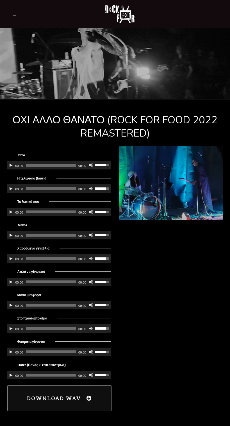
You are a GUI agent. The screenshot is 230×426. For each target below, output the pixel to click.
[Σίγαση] (91, 165)
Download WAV (59, 398)
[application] (59, 165)
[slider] (51, 165)
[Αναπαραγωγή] (11, 165)
